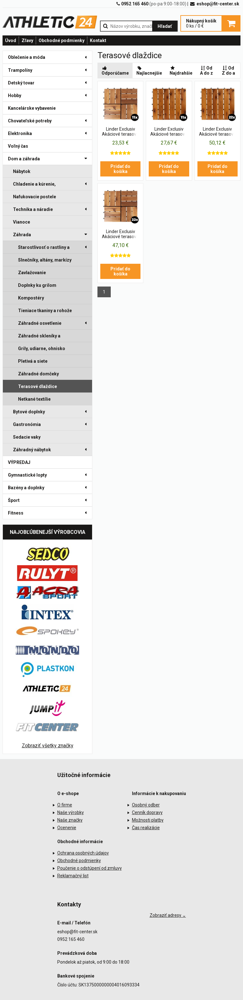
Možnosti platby (148, 820)
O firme (64, 804)
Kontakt (98, 40)
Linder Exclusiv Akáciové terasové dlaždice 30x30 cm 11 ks (120, 132)
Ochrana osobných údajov (83, 852)
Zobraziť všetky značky (47, 746)
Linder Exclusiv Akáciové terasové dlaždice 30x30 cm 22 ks (217, 132)
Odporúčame (115, 70)
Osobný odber (146, 804)
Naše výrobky (70, 812)
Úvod (10, 40)
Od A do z (206, 70)
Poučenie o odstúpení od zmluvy (89, 868)
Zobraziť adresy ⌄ (168, 915)
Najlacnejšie (149, 70)
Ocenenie (66, 827)
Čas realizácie (146, 827)
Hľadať (165, 26)
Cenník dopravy (147, 812)
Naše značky (70, 820)
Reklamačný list (73, 875)
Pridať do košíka (120, 169)
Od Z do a (228, 70)
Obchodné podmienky (61, 40)
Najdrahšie (181, 70)
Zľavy (27, 40)
